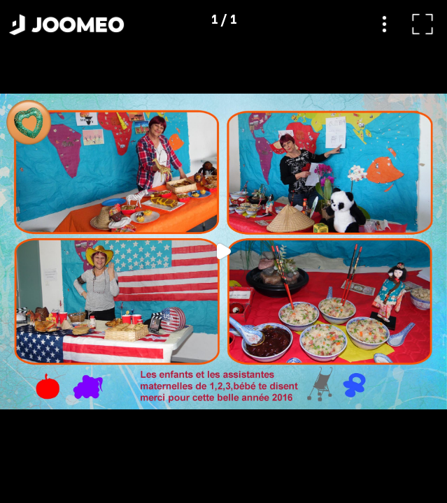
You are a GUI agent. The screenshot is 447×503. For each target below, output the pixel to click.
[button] (37, 431)
